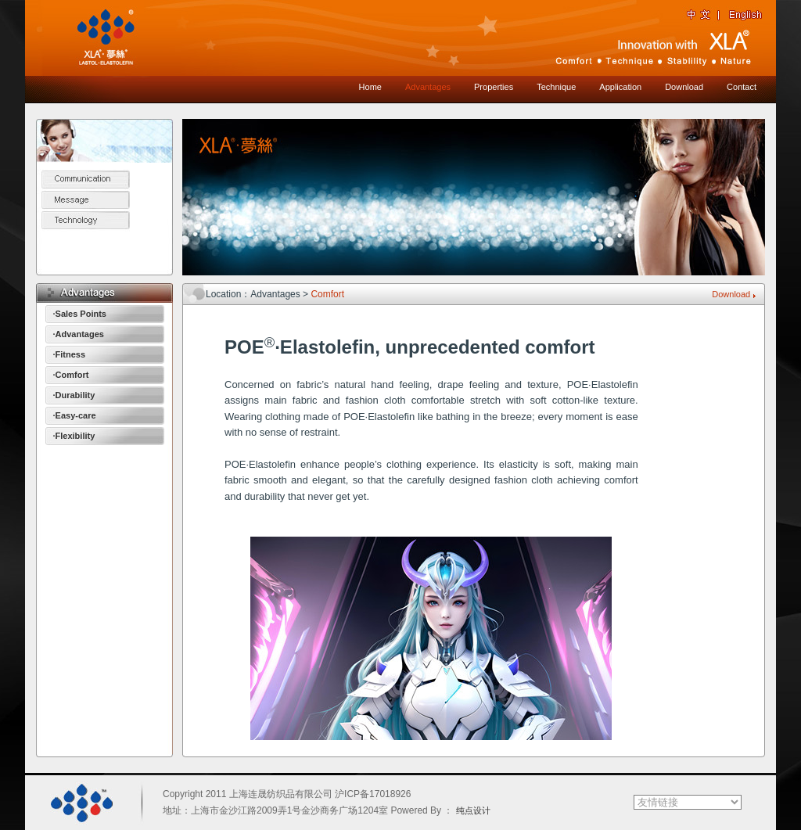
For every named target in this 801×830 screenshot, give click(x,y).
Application (620, 87)
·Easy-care (74, 415)
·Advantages (78, 334)
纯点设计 (473, 810)
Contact (741, 87)
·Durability (74, 395)
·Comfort (71, 374)
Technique (556, 87)
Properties (493, 87)
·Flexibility (74, 435)
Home (370, 87)
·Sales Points (79, 313)
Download (684, 87)
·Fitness (69, 354)
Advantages (428, 87)
